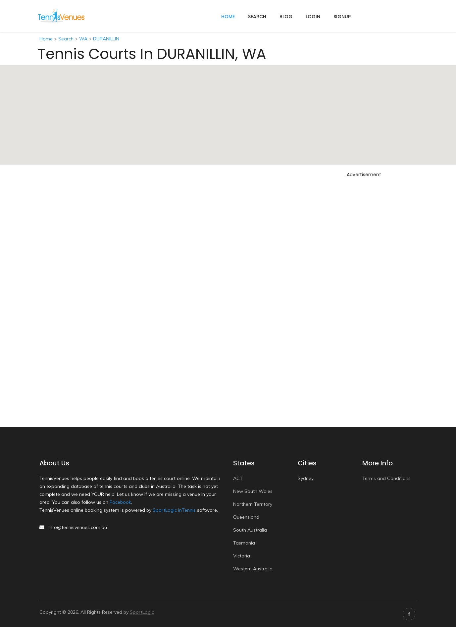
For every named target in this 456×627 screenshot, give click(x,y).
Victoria (241, 556)
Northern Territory (252, 504)
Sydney (306, 478)
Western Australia (253, 569)
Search (257, 16)
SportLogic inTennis (174, 510)
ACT (238, 478)
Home (46, 39)
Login (313, 16)
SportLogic (142, 612)
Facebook (120, 502)
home (228, 16)
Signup (342, 16)
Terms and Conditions (386, 478)
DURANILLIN (106, 39)
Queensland (246, 517)
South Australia (250, 530)
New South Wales (253, 491)
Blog (285, 16)
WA (83, 39)
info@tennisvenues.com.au (78, 527)
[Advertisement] (364, 279)
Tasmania (244, 543)
